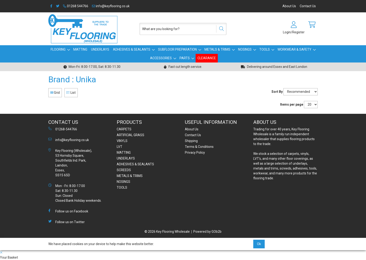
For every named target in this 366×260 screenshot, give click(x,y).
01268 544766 (75, 6)
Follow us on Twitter (66, 222)
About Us (289, 6)
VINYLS (122, 141)
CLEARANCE (206, 58)
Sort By (277, 92)
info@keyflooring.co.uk (111, 6)
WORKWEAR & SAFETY (294, 49)
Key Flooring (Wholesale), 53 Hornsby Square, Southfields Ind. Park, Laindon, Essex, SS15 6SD (70, 162)
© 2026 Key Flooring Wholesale (167, 231)
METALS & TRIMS (217, 49)
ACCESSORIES (161, 58)
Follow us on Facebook (68, 211)
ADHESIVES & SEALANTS (131, 49)
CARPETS (124, 129)
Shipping (191, 141)
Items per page (291, 104)
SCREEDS (124, 170)
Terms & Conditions (199, 147)
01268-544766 (62, 129)
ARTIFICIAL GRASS (130, 135)
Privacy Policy (195, 152)
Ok (259, 244)
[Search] (220, 29)
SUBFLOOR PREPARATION (177, 49)
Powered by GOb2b (207, 231)
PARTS (184, 58)
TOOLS (264, 49)
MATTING (80, 49)
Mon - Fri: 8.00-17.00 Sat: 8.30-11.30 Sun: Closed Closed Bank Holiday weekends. (75, 193)
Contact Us (308, 6)
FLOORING (58, 49)
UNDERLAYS (100, 49)
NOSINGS (245, 49)
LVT (119, 147)
